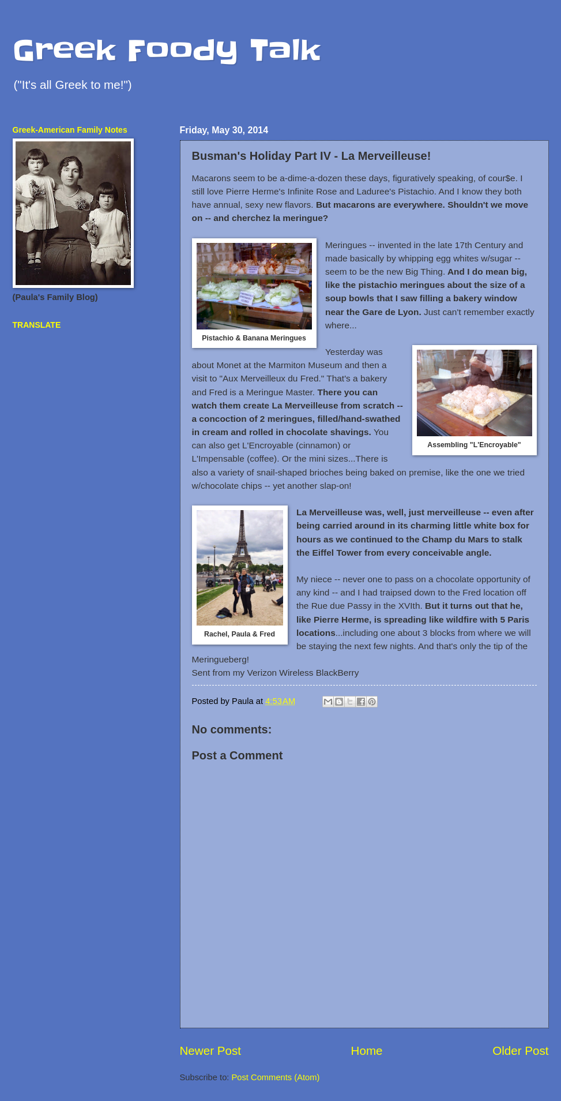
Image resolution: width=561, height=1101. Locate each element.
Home (367, 1050)
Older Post (520, 1050)
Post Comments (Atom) (276, 1077)
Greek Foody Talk (166, 50)
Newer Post (210, 1050)
